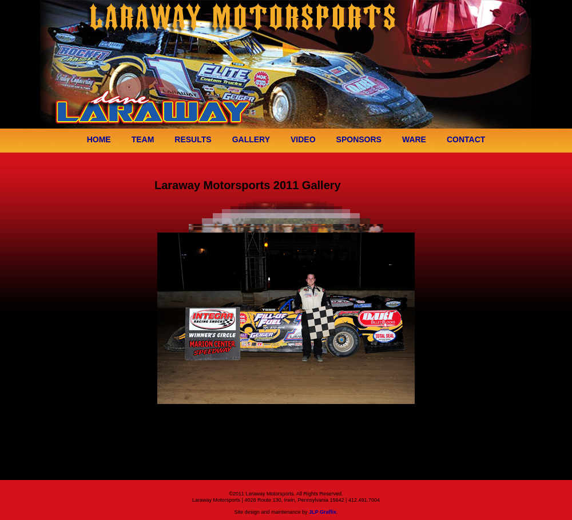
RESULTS (192, 139)
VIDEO (303, 139)
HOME (99, 139)
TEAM (143, 139)
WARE (414, 139)
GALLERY (251, 139)
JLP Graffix (322, 512)
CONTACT (466, 139)
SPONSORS (359, 139)
